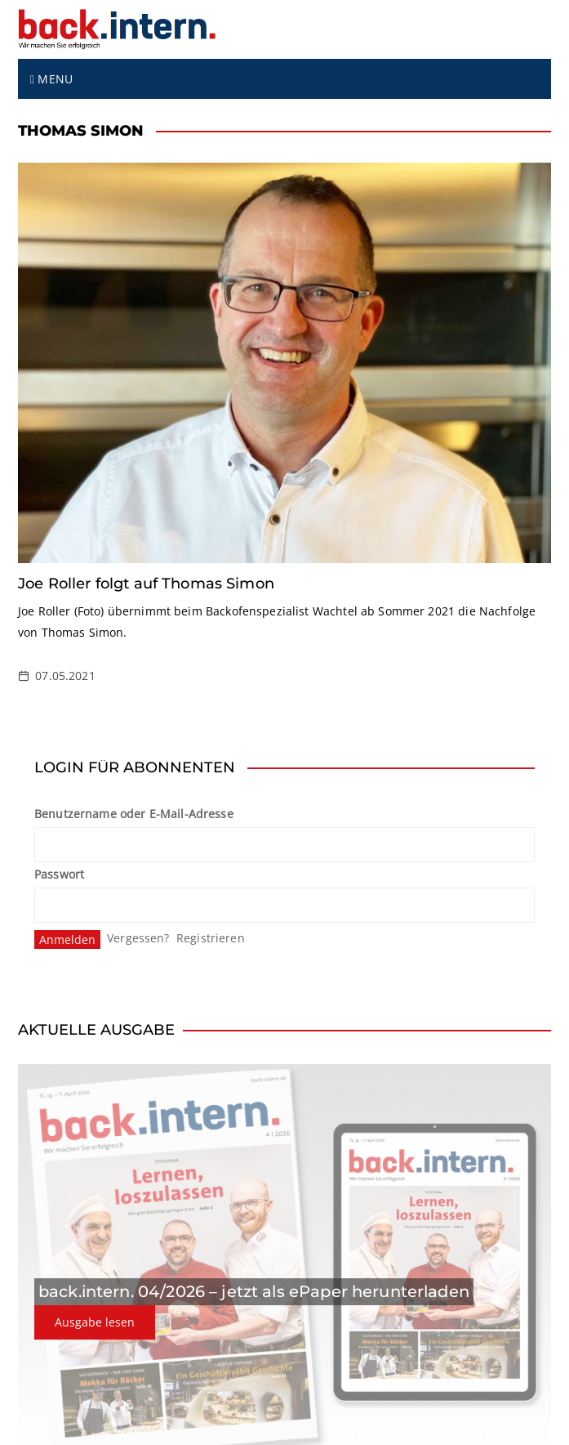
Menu (51, 79)
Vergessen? (138, 938)
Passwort (59, 874)
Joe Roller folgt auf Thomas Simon (146, 584)
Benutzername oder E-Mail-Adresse (133, 813)
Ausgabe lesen (95, 1322)
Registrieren (210, 938)
